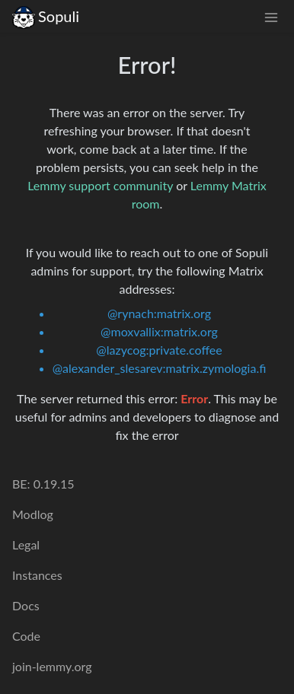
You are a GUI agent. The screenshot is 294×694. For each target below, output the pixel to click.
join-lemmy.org (51, 666)
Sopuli (45, 16)
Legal (26, 544)
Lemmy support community (100, 185)
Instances (37, 575)
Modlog (32, 514)
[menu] (271, 16)
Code (26, 636)
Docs (26, 605)
